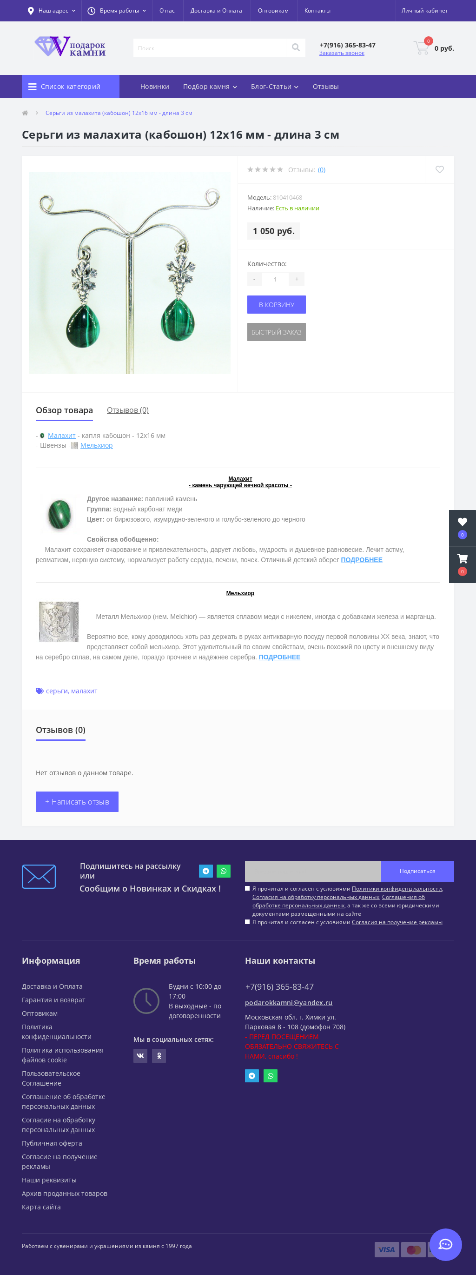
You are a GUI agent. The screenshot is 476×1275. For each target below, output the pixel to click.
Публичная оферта (52, 1143)
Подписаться (418, 871)
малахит (84, 690)
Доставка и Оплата (216, 10)
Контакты (317, 10)
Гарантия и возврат (54, 999)
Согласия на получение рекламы (397, 922)
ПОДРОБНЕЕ (362, 560)
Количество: (267, 263)
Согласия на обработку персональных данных (315, 897)
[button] (116, 10)
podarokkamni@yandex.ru (289, 1002)
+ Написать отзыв (77, 802)
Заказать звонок (341, 53)
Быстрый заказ (276, 332)
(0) (321, 169)
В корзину (276, 304)
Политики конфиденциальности (397, 888)
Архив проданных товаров (64, 1193)
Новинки (154, 86)
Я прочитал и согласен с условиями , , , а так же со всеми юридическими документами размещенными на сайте (347, 901)
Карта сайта (41, 1206)
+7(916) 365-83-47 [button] (279, 986)
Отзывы (326, 86)
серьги (57, 690)
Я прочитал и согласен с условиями (347, 922)
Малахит (62, 435)
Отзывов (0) (128, 410)
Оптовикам (273, 10)
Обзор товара (64, 410)
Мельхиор (96, 445)
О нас (167, 10)
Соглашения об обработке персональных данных (338, 901)
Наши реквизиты (49, 1179)
